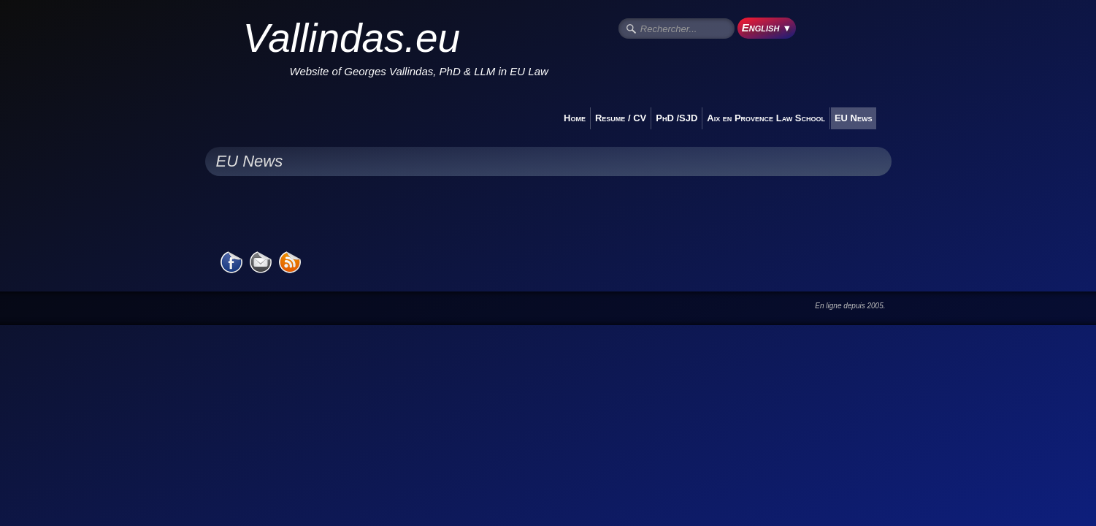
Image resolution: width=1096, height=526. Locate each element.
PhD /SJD (676, 118)
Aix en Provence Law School (766, 118)
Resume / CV (620, 118)
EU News (854, 118)
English (767, 27)
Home (575, 118)
